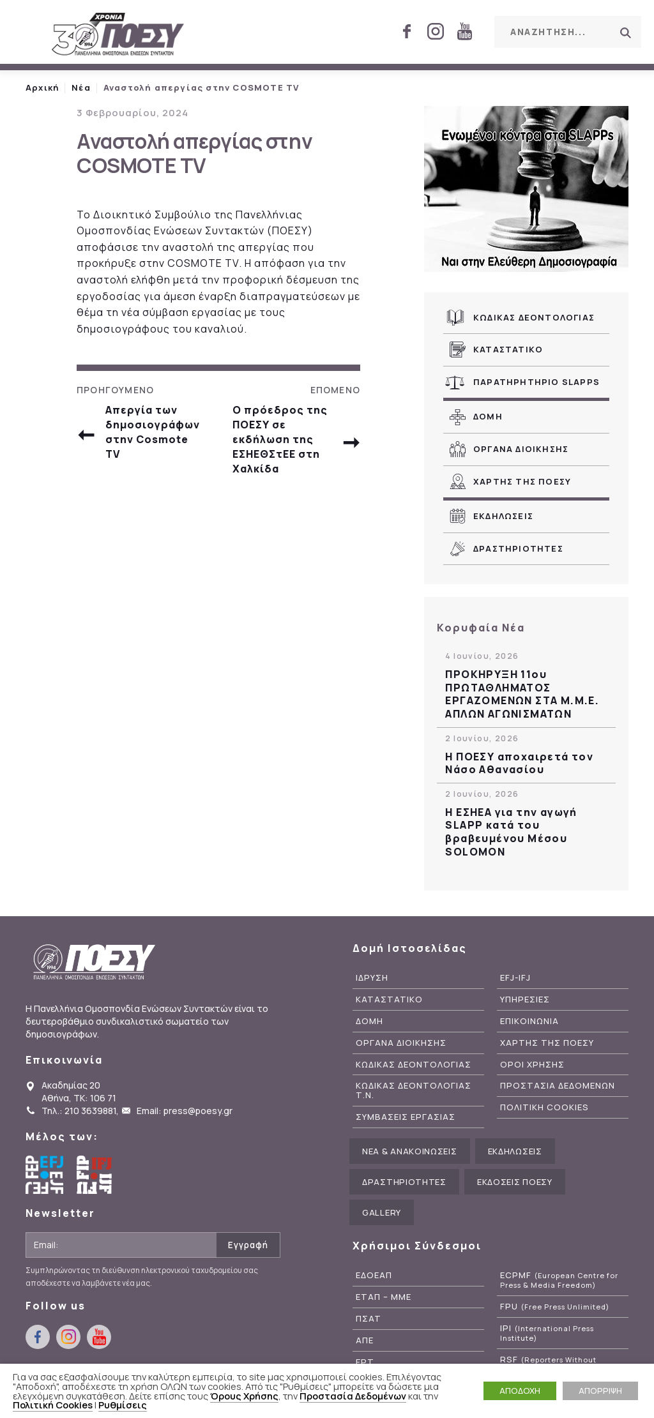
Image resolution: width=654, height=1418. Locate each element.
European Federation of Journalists (45, 1175)
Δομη (488, 416)
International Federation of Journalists (96, 1175)
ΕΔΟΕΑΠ (374, 1275)
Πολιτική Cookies (53, 1404)
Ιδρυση (372, 978)
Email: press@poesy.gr (184, 1111)
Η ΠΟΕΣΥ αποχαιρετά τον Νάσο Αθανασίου (519, 763)
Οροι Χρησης (532, 1064)
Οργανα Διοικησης (520, 449)
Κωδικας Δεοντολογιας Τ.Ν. (413, 1090)
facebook (406, 31)
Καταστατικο (508, 349)
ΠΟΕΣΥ (118, 35)
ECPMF (559, 1280)
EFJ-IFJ (515, 978)
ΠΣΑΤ (368, 1319)
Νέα (81, 87)
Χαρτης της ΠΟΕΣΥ (522, 481)
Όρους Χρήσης (244, 1395)
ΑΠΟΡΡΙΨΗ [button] (600, 1390)
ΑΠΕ (365, 1340)
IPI (547, 1333)
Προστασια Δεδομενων (557, 1085)
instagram (435, 31)
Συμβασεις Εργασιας (405, 1117)
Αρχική (42, 87)
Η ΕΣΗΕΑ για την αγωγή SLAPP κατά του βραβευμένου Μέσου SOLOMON (511, 832)
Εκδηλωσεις (503, 516)
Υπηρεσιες (525, 999)
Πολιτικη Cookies (544, 1107)
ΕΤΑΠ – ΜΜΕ (383, 1297)
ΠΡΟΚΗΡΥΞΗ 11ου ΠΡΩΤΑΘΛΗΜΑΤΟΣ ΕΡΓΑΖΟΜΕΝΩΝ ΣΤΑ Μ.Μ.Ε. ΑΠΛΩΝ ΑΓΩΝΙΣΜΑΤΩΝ (522, 694)
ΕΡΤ (365, 1362)
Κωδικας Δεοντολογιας (534, 317)
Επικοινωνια (529, 1021)
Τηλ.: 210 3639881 (79, 1111)
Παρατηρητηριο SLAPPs (536, 382)
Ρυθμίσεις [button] (122, 1404)
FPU (554, 1306)
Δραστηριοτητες (518, 548)
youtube (464, 31)
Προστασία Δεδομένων (353, 1395)
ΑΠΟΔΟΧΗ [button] (519, 1390)
